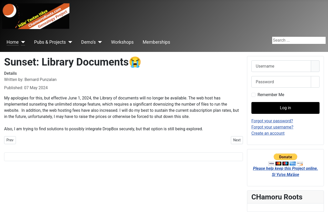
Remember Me (271, 94)
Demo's (88, 42)
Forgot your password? (272, 120)
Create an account (268, 133)
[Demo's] (99, 42)
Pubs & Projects (50, 42)
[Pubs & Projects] (69, 42)
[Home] (22, 42)
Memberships (156, 42)
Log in (285, 107)
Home (13, 42)
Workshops (122, 42)
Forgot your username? (272, 127)
